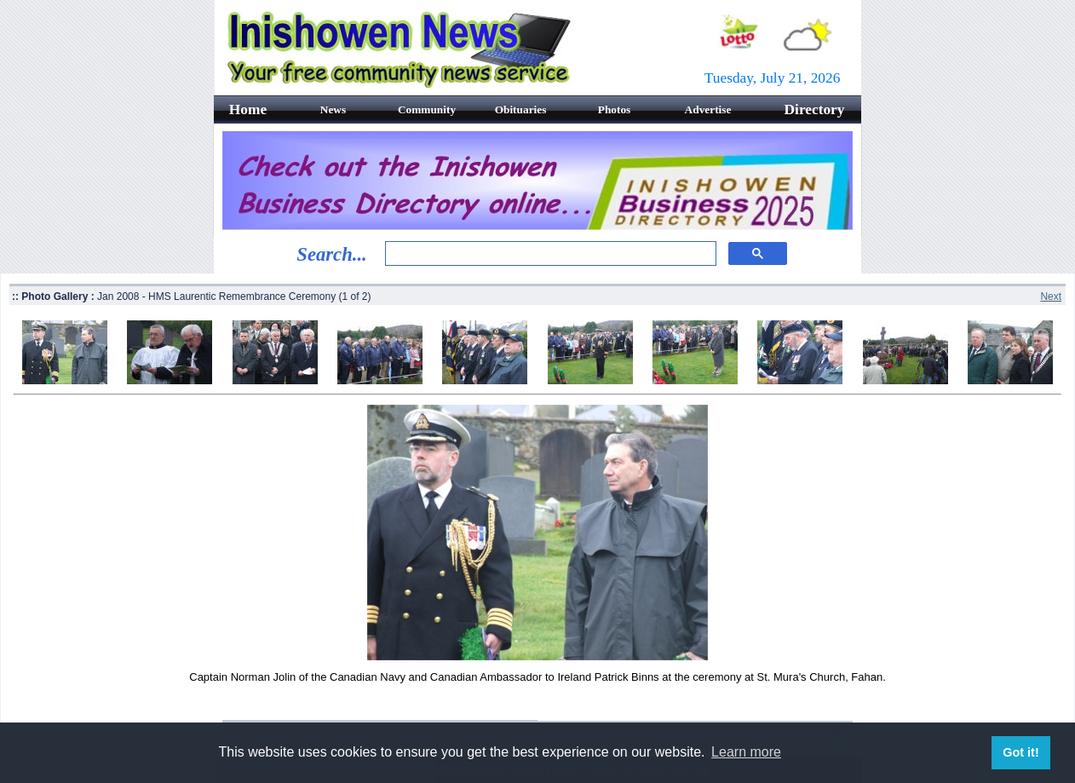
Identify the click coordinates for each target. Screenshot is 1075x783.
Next (1050, 296)
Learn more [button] (746, 752)
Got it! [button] (1020, 752)
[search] (549, 254)
